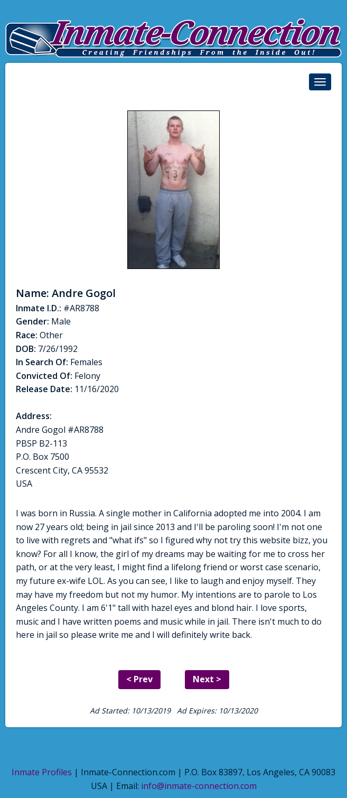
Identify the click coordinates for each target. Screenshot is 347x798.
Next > (207, 679)
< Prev (139, 679)
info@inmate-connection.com (199, 786)
